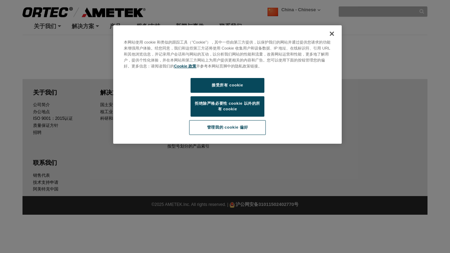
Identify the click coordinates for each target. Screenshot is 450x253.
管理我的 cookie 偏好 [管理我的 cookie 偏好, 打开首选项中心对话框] (227, 127)
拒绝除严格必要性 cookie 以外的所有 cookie (227, 106)
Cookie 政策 (185, 66)
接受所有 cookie (227, 85)
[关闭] (332, 33)
